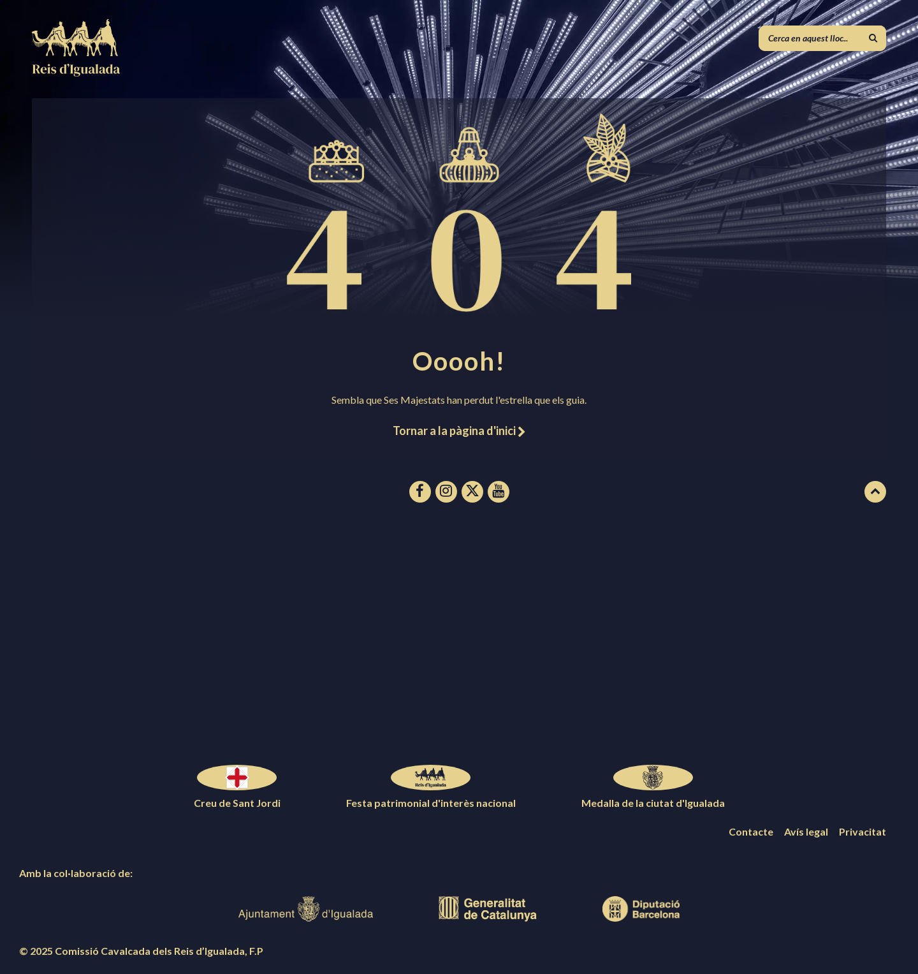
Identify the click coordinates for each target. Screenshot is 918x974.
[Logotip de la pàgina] (76, 72)
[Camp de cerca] (822, 38)
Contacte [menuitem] (751, 831)
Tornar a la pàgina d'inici (459, 431)
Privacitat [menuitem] (862, 831)
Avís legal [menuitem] (806, 831)
